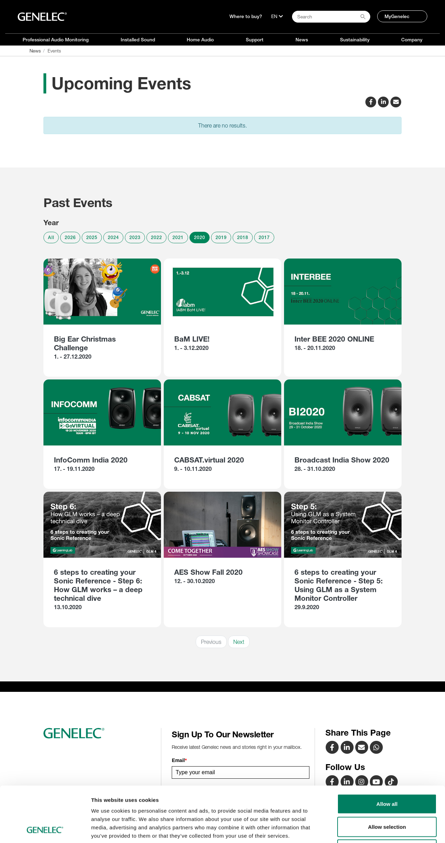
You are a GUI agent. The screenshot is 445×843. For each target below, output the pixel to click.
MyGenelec (397, 16)
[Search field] (331, 17)
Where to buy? (245, 16)
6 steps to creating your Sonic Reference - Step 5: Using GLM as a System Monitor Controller (338, 585)
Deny (387, 797)
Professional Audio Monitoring (56, 39)
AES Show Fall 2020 (208, 572)
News (302, 39)
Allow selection (387, 775)
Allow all (387, 752)
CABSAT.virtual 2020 (209, 460)
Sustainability (355, 39)
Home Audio (200, 39)
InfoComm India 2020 (91, 460)
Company (411, 39)
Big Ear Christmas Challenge (85, 343)
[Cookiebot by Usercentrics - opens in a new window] (45, 829)
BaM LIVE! (192, 339)
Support (255, 39)
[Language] (277, 16)
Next (238, 641)
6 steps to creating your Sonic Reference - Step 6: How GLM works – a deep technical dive (98, 585)
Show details (365, 829)
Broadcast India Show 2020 (341, 460)
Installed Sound (138, 39)
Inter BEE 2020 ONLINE (334, 339)
